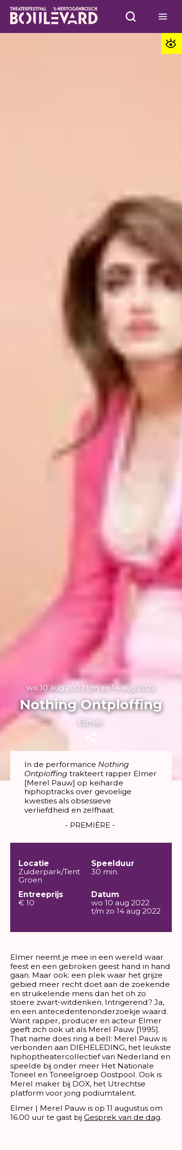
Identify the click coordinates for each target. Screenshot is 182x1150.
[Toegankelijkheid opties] (171, 43)
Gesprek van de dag (122, 1117)
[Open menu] (131, 16)
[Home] (54, 17)
